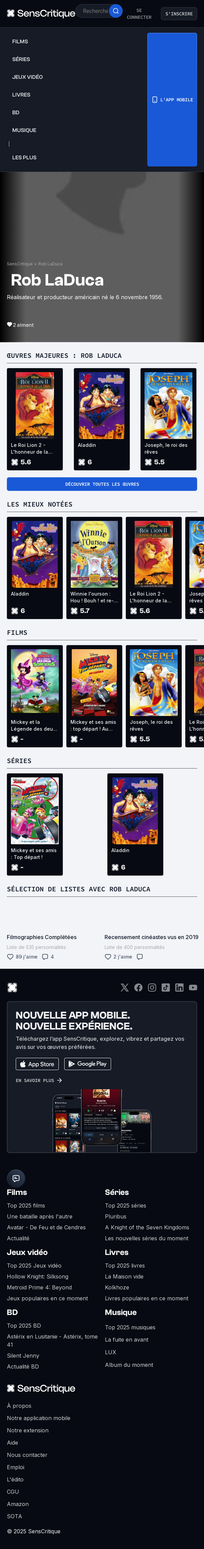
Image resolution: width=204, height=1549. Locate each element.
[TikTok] (166, 990)
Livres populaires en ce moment (146, 1298)
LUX (110, 1352)
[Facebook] (138, 990)
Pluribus (115, 1216)
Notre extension (28, 1430)
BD (12, 1312)
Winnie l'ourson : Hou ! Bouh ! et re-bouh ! (92, 597)
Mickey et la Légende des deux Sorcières (33, 725)
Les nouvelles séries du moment (146, 1238)
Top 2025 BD (24, 1325)
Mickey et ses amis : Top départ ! (34, 853)
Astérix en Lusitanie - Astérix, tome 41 (52, 1340)
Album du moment (129, 1364)
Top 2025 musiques (130, 1327)
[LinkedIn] (179, 990)
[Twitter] (125, 990)
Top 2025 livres (125, 1265)
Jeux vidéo (27, 1252)
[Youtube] (193, 990)
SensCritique (20, 263)
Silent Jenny (23, 1355)
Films (17, 1192)
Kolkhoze (117, 1287)
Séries (117, 1192)
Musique (121, 1312)
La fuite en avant (126, 1339)
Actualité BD (23, 1366)
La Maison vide (124, 1276)
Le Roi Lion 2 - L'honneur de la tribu (29, 448)
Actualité (18, 1238)
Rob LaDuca (50, 263)
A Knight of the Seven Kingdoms (147, 1227)
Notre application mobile (38, 1418)
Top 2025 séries (125, 1205)
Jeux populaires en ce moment (47, 1298)
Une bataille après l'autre (39, 1216)
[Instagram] (152, 990)
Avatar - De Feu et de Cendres (46, 1227)
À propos (19, 1405)
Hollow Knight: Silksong (37, 1276)
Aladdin (87, 445)
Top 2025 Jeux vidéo (34, 1265)
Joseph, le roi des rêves (166, 448)
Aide (12, 1442)
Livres (116, 1252)
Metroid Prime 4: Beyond (39, 1287)
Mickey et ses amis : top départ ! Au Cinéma (93, 725)
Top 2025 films (26, 1205)
